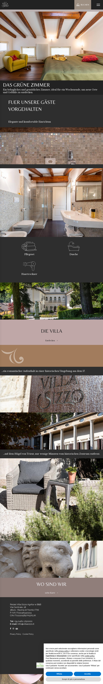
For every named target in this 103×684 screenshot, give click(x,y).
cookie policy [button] (89, 656)
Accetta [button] (87, 674)
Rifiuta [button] (59, 674)
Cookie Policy (28, 634)
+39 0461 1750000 (23, 621)
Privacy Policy (15, 634)
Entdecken (50, 340)
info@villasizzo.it (26, 624)
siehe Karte (50, 593)
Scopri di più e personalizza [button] (73, 679)
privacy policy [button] (64, 651)
